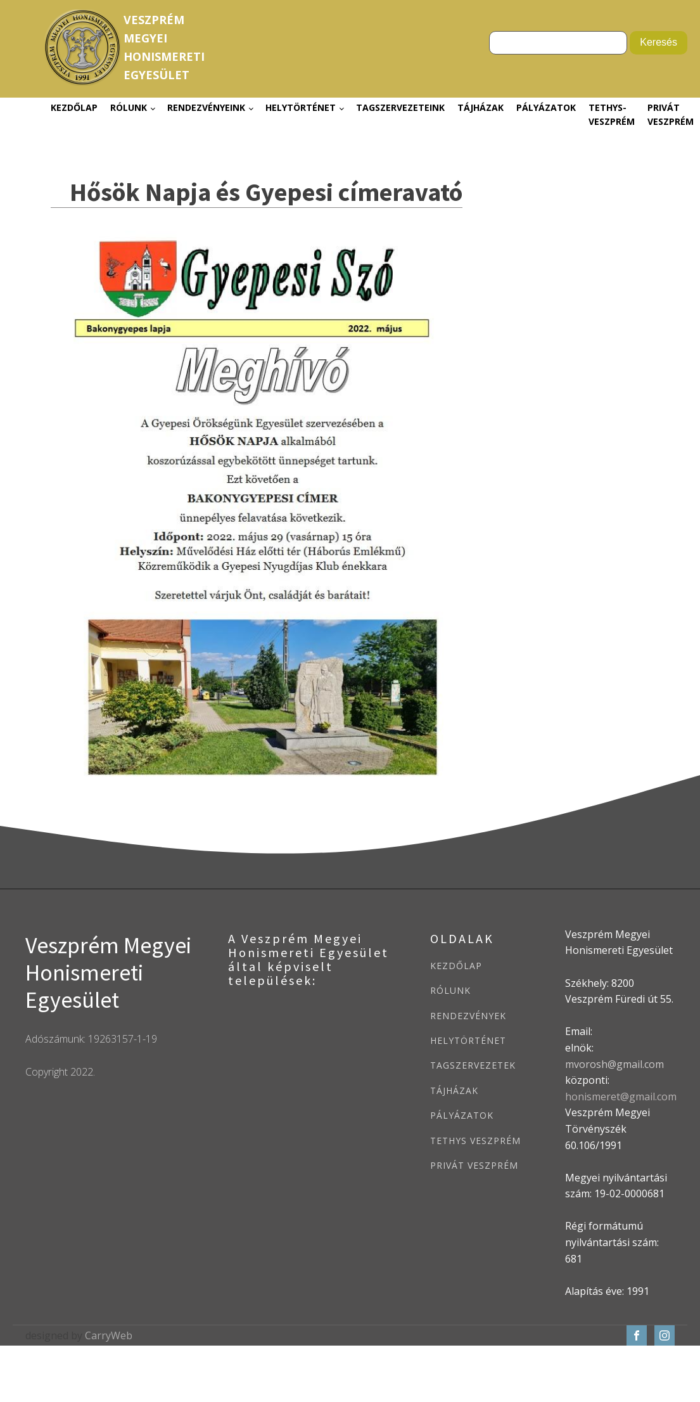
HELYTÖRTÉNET (468, 1040)
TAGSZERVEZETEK (473, 1065)
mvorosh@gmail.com (614, 1064)
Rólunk (128, 107)
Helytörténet (300, 107)
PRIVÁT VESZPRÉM (474, 1165)
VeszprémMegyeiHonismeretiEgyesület (164, 47)
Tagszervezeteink (400, 107)
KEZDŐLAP (456, 965)
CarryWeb (108, 1335)
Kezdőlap (74, 107)
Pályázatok (546, 107)
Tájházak (480, 107)
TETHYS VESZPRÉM (475, 1140)
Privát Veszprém (670, 114)
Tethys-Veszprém (612, 114)
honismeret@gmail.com (621, 1096)
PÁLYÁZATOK (461, 1115)
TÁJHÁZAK (454, 1090)
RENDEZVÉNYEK (468, 1015)
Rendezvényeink (206, 107)
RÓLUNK (450, 990)
